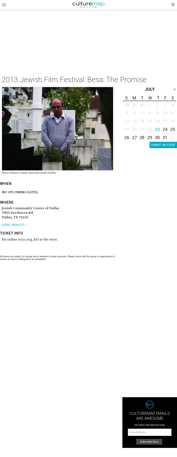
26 (126, 137)
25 (172, 129)
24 (165, 129)
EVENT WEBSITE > (14, 225)
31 (165, 137)
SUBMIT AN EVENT (163, 145)
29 (149, 137)
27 (134, 137)
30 (157, 137)
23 (157, 129)
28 (142, 137)
